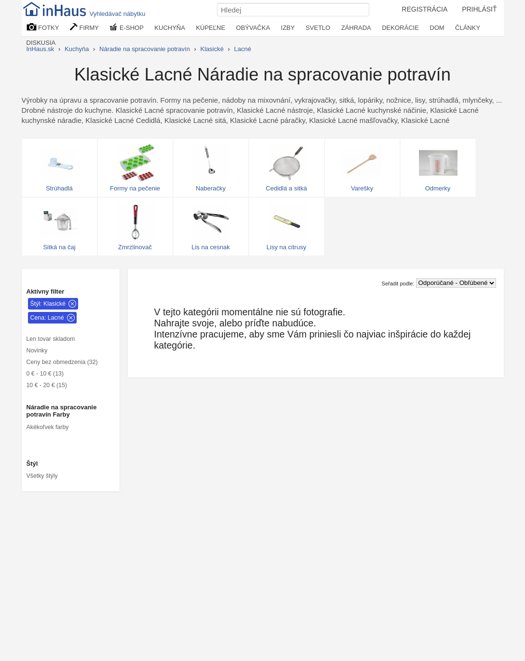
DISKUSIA (41, 42)
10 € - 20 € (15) (47, 385)
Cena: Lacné (47, 317)
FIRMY (84, 27)
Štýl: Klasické (48, 303)
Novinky (37, 350)
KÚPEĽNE (210, 27)
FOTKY (43, 27)
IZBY (288, 27)
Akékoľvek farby (48, 427)
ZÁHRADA (356, 27)
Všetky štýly (42, 475)
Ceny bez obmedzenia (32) (62, 362)
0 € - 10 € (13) (45, 373)
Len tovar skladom (51, 339)
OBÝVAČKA (253, 27)
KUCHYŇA (169, 27)
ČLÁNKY (467, 27)
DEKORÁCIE (400, 27)
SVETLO (318, 27)
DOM (437, 27)
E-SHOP (126, 27)
